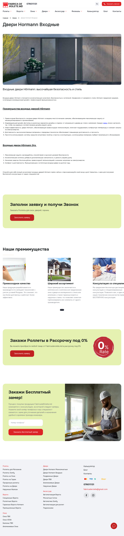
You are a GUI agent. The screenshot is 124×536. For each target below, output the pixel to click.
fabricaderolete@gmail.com (95, 489)
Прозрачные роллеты (11, 483)
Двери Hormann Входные (52, 473)
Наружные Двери (50, 486)
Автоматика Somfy (50, 501)
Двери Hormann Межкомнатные (55, 469)
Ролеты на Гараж (9, 479)
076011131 (32, 4)
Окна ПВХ (6, 516)
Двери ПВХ (47, 479)
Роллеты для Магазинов (12, 469)
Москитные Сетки (50, 498)
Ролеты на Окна (9, 476)
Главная (5, 18)
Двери (14, 18)
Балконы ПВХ (8, 523)
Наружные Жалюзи (10, 489)
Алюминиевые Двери (51, 483)
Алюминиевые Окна (10, 526)
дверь (105, 123)
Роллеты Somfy (9, 473)
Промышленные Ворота (12, 508)
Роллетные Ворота (10, 501)
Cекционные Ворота (10, 498)
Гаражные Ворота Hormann (13, 505)
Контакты (117, 11)
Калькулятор (93, 11)
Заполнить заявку (22, 217)
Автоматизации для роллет (53, 505)
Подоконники (48, 508)
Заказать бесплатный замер (25, 432)
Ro (97, 4)
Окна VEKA (7, 520)
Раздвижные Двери (50, 476)
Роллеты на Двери (10, 486)
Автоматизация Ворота (52, 495)
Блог (106, 11)
